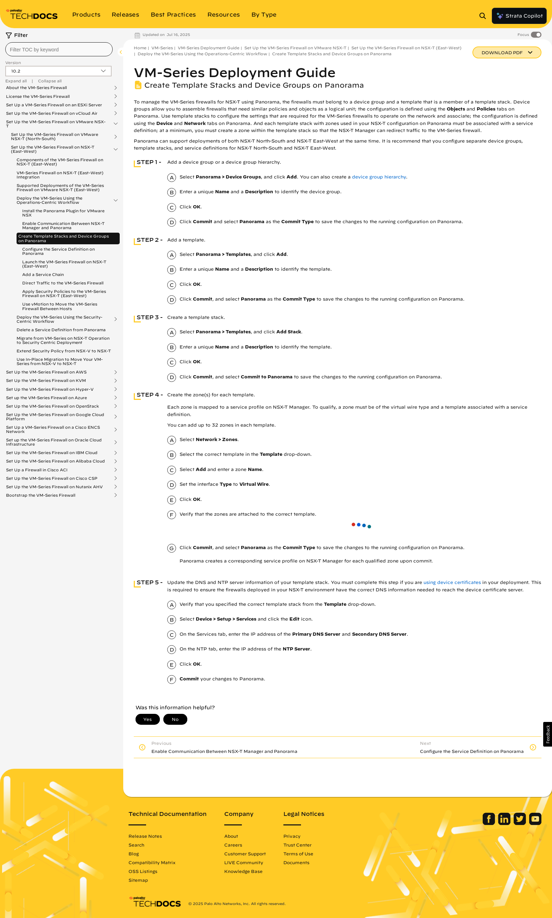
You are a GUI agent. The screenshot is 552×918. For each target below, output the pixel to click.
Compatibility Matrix (151, 862)
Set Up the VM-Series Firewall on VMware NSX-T (56, 124)
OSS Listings (142, 871)
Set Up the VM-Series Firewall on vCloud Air (52, 113)
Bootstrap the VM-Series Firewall (40, 495)
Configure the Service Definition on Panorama (58, 251)
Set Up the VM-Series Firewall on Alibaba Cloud (55, 461)
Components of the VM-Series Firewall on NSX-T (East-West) (60, 161)
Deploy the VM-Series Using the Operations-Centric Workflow (49, 200)
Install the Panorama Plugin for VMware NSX (63, 212)
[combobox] (59, 49)
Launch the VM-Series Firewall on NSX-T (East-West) (64, 263)
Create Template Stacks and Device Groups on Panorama (63, 238)
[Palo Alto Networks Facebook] (489, 823)
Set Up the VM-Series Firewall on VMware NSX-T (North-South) (54, 136)
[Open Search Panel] (484, 16)
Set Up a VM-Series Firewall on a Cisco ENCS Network (53, 429)
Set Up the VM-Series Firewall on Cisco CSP (52, 478)
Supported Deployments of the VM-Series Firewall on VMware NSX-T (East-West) (60, 187)
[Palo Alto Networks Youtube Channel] (535, 823)
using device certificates (452, 582)
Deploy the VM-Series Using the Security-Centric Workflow (59, 319)
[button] (547, 734)
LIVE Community (243, 862)
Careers (233, 844)
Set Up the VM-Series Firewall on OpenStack (52, 406)
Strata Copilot (519, 16)
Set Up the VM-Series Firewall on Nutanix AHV (54, 487)
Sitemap (138, 880)
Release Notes (145, 836)
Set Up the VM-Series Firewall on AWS (46, 372)
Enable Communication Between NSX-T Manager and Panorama (63, 225)
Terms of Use (298, 853)
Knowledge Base (243, 871)
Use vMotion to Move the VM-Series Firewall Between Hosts (59, 306)
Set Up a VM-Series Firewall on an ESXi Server (54, 105)
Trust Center (297, 844)
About (231, 836)
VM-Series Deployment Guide (208, 47)
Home (140, 47)
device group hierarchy (379, 177)
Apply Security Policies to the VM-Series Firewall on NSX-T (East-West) (64, 293)
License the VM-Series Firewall (38, 96)
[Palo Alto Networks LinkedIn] (505, 823)
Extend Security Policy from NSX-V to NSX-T (64, 350)
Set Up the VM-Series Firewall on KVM (46, 380)
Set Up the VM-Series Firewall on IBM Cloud (52, 453)
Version (13, 62)
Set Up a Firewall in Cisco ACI (37, 470)
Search (136, 844)
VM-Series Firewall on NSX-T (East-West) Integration (60, 174)
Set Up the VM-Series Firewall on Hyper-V (50, 389)
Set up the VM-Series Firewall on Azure (46, 398)
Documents (296, 862)
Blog (133, 853)
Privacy (292, 836)
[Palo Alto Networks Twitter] (520, 823)
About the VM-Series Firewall (36, 88)
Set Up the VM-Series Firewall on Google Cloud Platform (55, 417)
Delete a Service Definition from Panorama (61, 329)
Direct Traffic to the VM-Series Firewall (63, 283)
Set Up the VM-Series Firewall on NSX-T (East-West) (52, 149)
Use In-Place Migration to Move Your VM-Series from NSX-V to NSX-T (60, 361)
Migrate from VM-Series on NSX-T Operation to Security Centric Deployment (63, 340)
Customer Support (245, 853)
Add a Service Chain (43, 274)
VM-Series (162, 47)
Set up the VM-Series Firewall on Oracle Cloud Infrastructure (54, 442)
